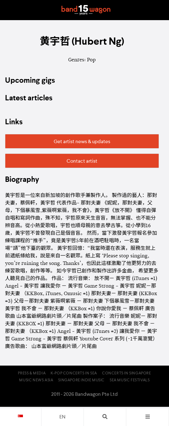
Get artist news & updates (82, 141)
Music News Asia (36, 380)
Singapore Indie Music (81, 380)
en (62, 417)
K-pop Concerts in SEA (74, 373)
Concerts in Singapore (126, 373)
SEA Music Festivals (130, 380)
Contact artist (82, 161)
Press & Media (32, 373)
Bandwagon (85, 10)
